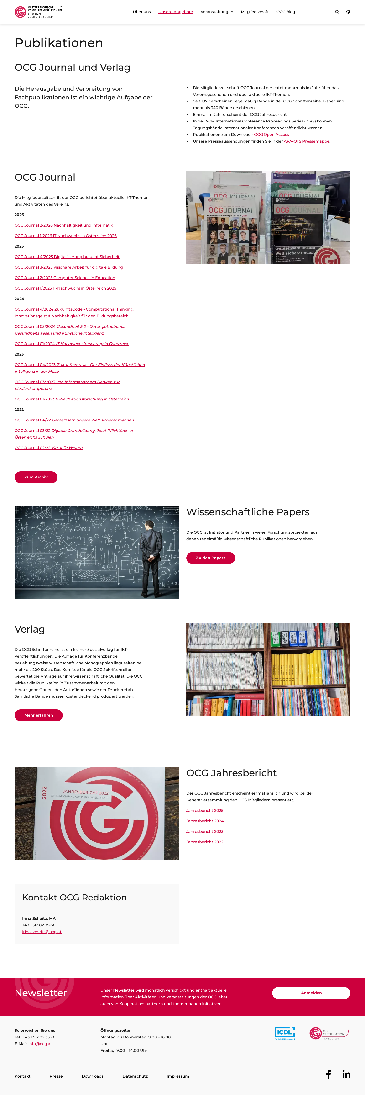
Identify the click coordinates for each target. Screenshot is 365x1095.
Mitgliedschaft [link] (255, 12)
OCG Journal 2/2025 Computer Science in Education (65, 278)
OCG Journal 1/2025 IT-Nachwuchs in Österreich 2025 (65, 288)
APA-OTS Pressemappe (306, 141)
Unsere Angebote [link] (175, 12)
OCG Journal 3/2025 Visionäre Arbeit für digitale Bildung (69, 267)
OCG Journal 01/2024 (72, 343)
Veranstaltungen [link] (217, 12)
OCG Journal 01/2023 (72, 399)
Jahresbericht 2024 (205, 821)
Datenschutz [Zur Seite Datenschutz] (135, 1076)
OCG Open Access (271, 134)
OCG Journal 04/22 (74, 420)
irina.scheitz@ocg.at (42, 932)
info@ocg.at (40, 1044)
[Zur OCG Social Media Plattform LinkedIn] (346, 1074)
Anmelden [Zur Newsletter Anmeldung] (311, 993)
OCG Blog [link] (285, 12)
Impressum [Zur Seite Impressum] (178, 1076)
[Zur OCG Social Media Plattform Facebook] (328, 1074)
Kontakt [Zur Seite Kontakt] (23, 1076)
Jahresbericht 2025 (204, 810)
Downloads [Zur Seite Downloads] (93, 1076)
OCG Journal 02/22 (49, 448)
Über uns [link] (142, 12)
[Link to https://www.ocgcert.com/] (329, 1034)
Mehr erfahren (38, 715)
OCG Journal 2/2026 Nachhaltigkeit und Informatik (64, 225)
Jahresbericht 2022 (204, 842)
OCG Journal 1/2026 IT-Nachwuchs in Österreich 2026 (66, 236)
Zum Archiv (36, 477)
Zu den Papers (210, 558)
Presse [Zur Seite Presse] (56, 1076)
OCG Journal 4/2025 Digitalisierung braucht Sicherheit (67, 257)
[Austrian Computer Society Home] (38, 12)
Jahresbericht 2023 (204, 831)
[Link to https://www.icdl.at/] (284, 1034)
